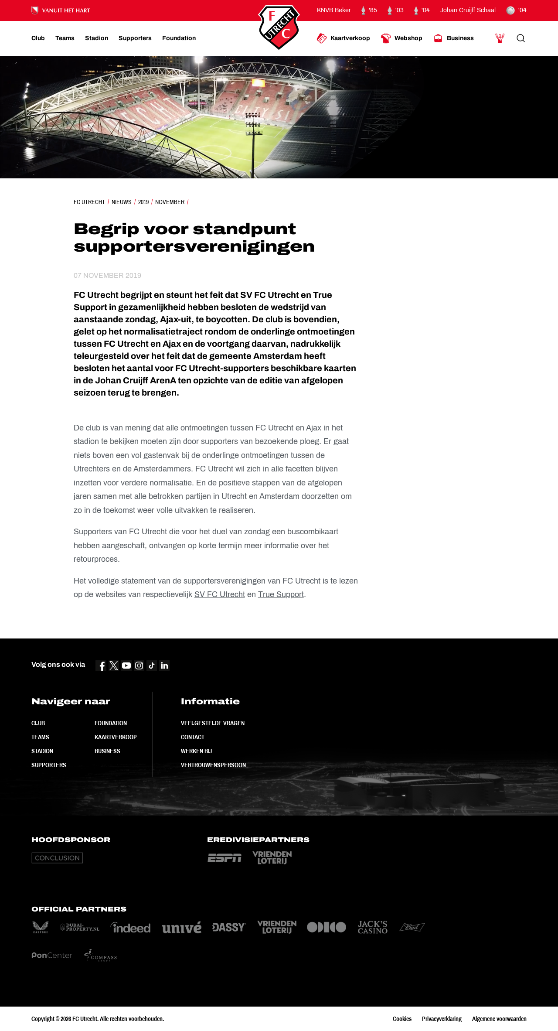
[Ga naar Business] (453, 38)
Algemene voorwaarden (499, 1019)
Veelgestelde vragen (213, 723)
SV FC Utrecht (219, 594)
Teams (40, 737)
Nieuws (122, 202)
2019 (143, 202)
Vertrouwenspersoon (213, 765)
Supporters (48, 765)
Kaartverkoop (116, 737)
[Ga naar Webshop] (401, 38)
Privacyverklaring (442, 1019)
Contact (192, 737)
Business (107, 751)
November (169, 202)
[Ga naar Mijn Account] (500, 38)
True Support (281, 594)
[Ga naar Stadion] (96, 38)
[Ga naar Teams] (65, 38)
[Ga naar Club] (38, 38)
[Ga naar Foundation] (179, 38)
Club (38, 723)
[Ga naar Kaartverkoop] (343, 38)
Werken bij (196, 751)
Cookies (402, 1019)
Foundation (111, 723)
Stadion (42, 751)
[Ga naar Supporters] (135, 38)
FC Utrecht (89, 202)
